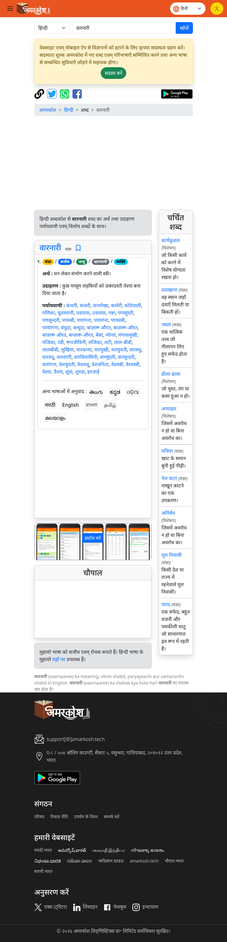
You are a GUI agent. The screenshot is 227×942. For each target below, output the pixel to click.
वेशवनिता (100, 364)
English (70, 404)
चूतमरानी (65, 312)
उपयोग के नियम (86, 817)
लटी (108, 342)
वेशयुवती (67, 364)
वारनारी (50, 247)
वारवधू (48, 357)
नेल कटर (169, 478)
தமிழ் (110, 404)
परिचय (39, 817)
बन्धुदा (78, 327)
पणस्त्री (68, 320)
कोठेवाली (132, 305)
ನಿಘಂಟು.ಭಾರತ (47, 861)
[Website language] (187, 8)
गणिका (48, 312)
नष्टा (111, 312)
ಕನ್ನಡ (115, 392)
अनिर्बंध (168, 513)
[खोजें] (124, 28)
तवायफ (83, 312)
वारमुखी (101, 349)
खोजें (184, 28)
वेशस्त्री (117, 364)
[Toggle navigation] (10, 9)
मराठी (50, 404)
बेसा (99, 334)
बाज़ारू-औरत (125, 327)
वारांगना (49, 364)
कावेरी (116, 305)
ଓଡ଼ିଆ (133, 392)
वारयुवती (119, 349)
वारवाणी (64, 357)
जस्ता (166, 324)
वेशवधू (83, 364)
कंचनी (71, 305)
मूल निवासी (172, 555)
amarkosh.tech (144, 861)
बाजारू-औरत (81, 334)
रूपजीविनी (76, 342)
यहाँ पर (58, 659)
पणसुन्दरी (51, 320)
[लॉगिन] (216, 8)
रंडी (61, 342)
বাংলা (91, 404)
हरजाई (93, 371)
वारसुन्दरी (126, 357)
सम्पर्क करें (111, 817)
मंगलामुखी (128, 334)
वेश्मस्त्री (132, 364)
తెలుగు (96, 392)
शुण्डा (80, 371)
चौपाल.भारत (174, 861)
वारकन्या (84, 349)
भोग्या (111, 334)
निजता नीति (59, 817)
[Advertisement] (113, 164)
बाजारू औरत (54, 334)
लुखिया (67, 349)
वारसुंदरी (107, 357)
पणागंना (101, 320)
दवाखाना (170, 289)
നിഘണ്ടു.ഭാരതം (147, 850)
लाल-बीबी (123, 342)
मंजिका (48, 342)
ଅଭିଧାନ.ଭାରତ (79, 861)
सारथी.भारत (43, 871)
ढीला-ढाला (171, 373)
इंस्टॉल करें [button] (93, 538)
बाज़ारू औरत (99, 327)
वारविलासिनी (85, 357)
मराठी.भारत (43, 850)
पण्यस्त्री (117, 320)
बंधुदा (66, 327)
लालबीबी (50, 349)
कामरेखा (100, 305)
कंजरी (85, 305)
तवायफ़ (99, 312)
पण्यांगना (50, 327)
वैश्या (58, 371)
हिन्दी (68, 110)
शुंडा (69, 371)
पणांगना (84, 320)
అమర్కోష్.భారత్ (72, 850)
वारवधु (135, 349)
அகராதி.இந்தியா (108, 850)
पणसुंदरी (125, 312)
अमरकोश (48, 110)
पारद (166, 604)
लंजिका (95, 342)
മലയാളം (55, 417)
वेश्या (46, 371)
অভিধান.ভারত (110, 861)
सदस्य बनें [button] (113, 73)
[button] (43, 541)
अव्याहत (169, 408)
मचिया (167, 451)
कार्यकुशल (171, 240)
